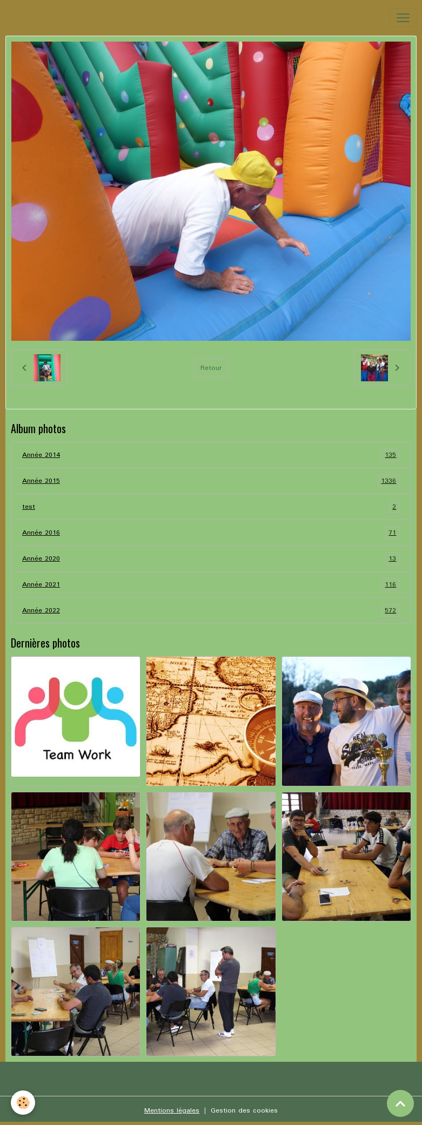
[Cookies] (23, 1102)
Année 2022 (211, 610)
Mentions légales (171, 1110)
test (211, 507)
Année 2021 (211, 584)
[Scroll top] (400, 1103)
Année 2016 (211, 533)
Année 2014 (211, 455)
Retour (211, 368)
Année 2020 (211, 559)
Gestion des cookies (244, 1110)
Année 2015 (211, 481)
